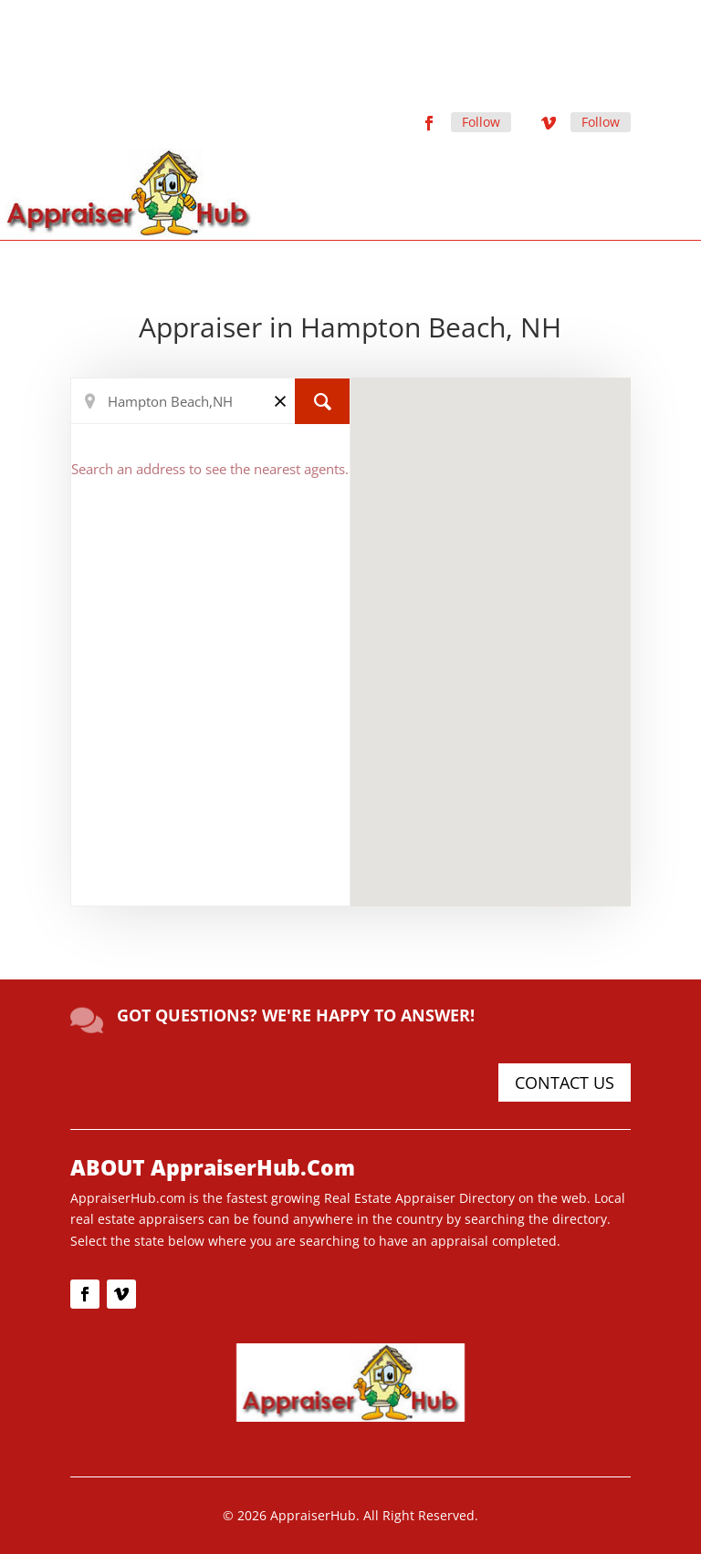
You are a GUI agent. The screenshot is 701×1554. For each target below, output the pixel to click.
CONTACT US (564, 1082)
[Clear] (280, 399)
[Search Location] (210, 401)
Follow (481, 121)
